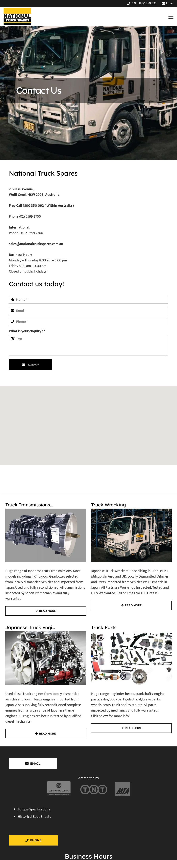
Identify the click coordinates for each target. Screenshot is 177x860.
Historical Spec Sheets (34, 817)
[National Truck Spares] (17, 16)
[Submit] (30, 364)
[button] (171, 16)
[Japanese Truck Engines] (45, 680)
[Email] (88, 310)
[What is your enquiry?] (88, 345)
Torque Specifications (34, 809)
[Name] (88, 299)
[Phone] (88, 321)
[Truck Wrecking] (131, 557)
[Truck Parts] (131, 680)
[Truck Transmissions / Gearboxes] (45, 557)
